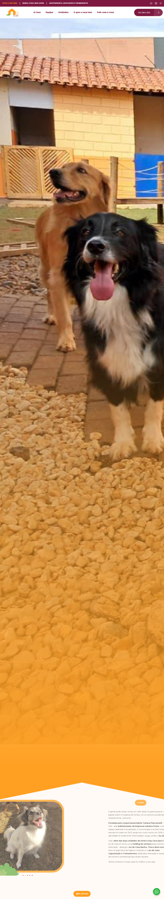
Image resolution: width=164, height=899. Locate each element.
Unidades (63, 12)
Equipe (49, 12)
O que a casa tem (83, 12)
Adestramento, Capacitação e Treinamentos (68, 3)
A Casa (37, 12)
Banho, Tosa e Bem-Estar (33, 3)
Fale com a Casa (105, 12)
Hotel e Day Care (10, 3)
